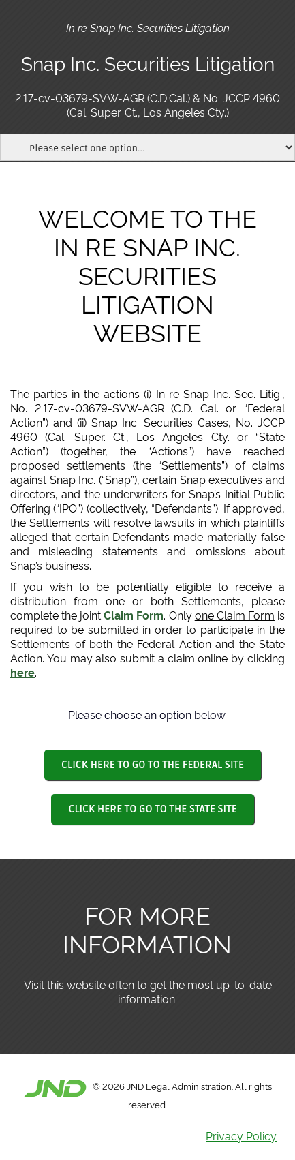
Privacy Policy (241, 1135)
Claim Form (134, 614)
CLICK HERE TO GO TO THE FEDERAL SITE (152, 765)
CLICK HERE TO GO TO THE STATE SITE (152, 809)
